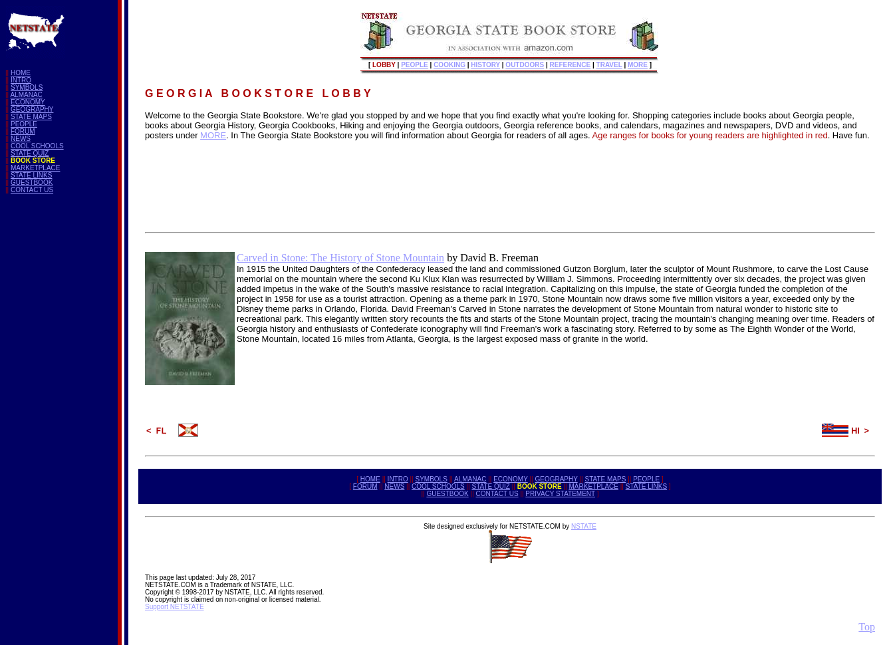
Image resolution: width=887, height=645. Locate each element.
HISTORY (485, 64)
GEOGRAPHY (32, 109)
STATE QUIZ (30, 153)
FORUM (23, 131)
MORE (638, 64)
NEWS (21, 138)
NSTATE (583, 526)
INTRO (21, 80)
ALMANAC (26, 94)
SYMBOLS (27, 87)
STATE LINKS (31, 175)
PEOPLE (24, 124)
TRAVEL (609, 64)
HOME (21, 72)
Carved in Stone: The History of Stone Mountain (340, 257)
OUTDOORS (524, 64)
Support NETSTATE (174, 606)
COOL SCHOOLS (37, 146)
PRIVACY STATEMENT (560, 493)
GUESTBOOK (32, 182)
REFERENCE (570, 64)
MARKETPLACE (35, 168)
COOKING (449, 64)
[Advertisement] (58, 403)
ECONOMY (28, 102)
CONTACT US (32, 190)
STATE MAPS (31, 116)
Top (866, 626)
